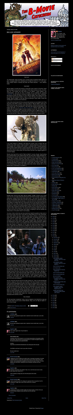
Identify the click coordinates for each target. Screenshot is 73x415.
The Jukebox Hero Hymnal (57, 196)
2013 (53, 297)
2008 (53, 305)
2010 (53, 302)
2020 (53, 227)
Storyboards (54, 193)
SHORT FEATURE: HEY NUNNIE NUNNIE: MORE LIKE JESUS (59, 291)
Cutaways (54, 159)
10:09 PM (12, 375)
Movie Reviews (13, 307)
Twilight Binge (55, 205)
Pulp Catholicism (55, 184)
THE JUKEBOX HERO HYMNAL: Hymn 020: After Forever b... (59, 279)
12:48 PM (12, 364)
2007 (53, 307)
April (54, 251)
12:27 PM (12, 352)
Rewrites (54, 185)
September (55, 242)
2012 (53, 298)
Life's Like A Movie (56, 173)
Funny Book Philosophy (57, 169)
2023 (53, 221)
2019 (53, 228)
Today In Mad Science (56, 203)
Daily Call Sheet (55, 162)
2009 (53, 304)
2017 (53, 232)
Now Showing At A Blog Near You (59, 177)
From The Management (57, 168)
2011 (53, 300)
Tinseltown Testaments (56, 202)
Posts (53, 58)
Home (27, 398)
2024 (53, 220)
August (55, 244)
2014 (53, 295)
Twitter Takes (54, 207)
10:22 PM (12, 332)
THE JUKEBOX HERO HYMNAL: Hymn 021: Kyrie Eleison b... (59, 263)
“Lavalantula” (10, 94)
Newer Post (9, 398)
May (54, 249)
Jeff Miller (12, 314)
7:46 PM (12, 317)
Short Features (55, 187)
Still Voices (54, 192)
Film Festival (54, 165)
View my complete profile (56, 40)
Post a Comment (12, 395)
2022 (53, 223)
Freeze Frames (55, 166)
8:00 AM (12, 392)
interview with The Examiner (26, 107)
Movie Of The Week (56, 174)
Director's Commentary (56, 163)
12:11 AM (12, 384)
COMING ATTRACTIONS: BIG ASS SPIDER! (59, 282)
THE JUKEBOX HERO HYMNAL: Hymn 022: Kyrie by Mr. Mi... (59, 259)
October (55, 240)
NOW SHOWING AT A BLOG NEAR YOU (59, 270)
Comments (54, 61)
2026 (53, 216)
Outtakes (54, 182)
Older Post (44, 398)
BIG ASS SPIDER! (57, 276)
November (55, 239)
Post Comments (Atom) (17, 400)
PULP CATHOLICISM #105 (58, 266)
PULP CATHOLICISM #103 (58, 274)
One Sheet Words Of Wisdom (58, 180)
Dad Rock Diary (55, 160)
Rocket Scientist (13, 356)
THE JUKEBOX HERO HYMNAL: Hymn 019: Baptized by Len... (58, 287)
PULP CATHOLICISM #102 (58, 284)
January (55, 256)
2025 (53, 218)
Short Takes (54, 189)
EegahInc (12, 329)
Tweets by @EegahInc (55, 84)
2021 (53, 225)
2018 (53, 230)
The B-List (54, 195)
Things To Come (55, 200)
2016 (53, 234)
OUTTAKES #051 (56, 268)
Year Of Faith (54, 210)
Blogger (41, 408)
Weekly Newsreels (56, 208)
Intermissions (54, 171)
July (54, 246)
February (55, 255)
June (54, 248)
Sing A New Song (55, 190)
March (54, 253)
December (55, 237)
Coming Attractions (56, 157)
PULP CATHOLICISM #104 (58, 272)
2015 (53, 235)
